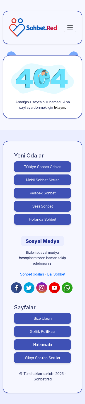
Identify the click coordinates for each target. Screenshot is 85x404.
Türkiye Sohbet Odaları (42, 167)
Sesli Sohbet (42, 206)
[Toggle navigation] (70, 27)
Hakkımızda (42, 344)
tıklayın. (60, 107)
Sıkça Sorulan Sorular (42, 358)
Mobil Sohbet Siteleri (42, 180)
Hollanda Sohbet (42, 219)
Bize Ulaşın (43, 318)
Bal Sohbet (56, 274)
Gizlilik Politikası (42, 331)
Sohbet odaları (32, 274)
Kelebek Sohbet (43, 193)
